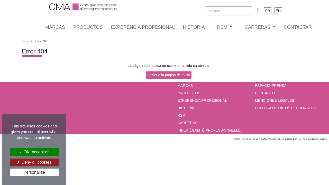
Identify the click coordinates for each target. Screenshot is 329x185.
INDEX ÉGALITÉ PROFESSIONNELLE (209, 130)
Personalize (34, 172)
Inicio (25, 41)
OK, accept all (34, 152)
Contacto (265, 93)
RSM (181, 115)
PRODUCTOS (88, 27)
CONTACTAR (298, 27)
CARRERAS (187, 123)
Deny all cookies (34, 162)
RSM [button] (223, 27)
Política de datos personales (285, 108)
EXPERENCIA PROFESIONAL (143, 27)
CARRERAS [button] (258, 27)
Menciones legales (274, 100)
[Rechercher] (229, 10)
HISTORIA (194, 27)
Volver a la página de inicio (168, 75)
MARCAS (55, 27)
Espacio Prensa (271, 86)
